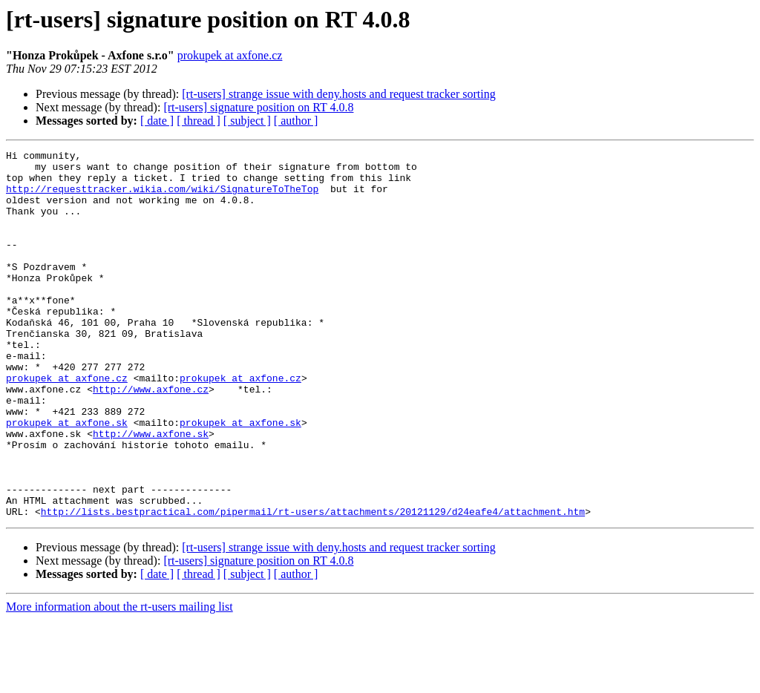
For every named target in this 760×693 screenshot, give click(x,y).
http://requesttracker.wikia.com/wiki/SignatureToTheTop (162, 197)
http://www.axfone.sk (151, 491)
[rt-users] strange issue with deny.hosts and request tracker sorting (338, 94)
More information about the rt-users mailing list (119, 680)
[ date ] (157, 120)
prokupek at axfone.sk (67, 478)
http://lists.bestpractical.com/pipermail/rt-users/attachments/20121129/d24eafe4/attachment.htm (313, 584)
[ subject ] (247, 120)
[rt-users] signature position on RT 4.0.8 (258, 107)
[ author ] (296, 120)
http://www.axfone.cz (151, 437)
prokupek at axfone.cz (230, 55)
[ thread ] (198, 120)
